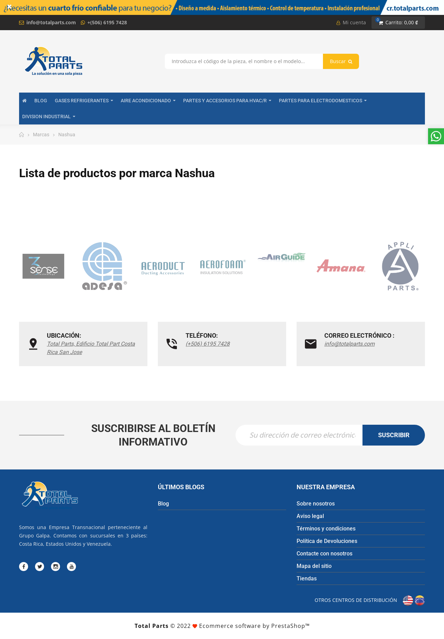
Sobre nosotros (316, 503)
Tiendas (307, 578)
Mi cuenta (351, 22)
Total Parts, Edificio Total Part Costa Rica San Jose (91, 347)
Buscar (341, 61)
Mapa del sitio (314, 566)
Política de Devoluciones (327, 541)
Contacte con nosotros (324, 553)
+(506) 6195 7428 (107, 22)
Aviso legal (310, 516)
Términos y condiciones (326, 528)
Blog (163, 503)
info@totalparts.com (51, 22)
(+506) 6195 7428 (208, 343)
